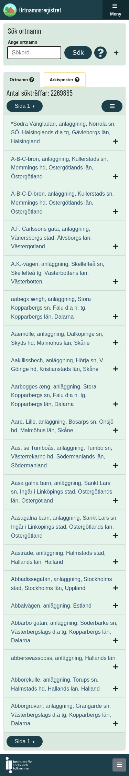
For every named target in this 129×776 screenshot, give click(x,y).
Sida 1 (23, 106)
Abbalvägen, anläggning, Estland (51, 606)
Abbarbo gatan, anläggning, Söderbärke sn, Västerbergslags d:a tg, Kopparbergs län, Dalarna (64, 631)
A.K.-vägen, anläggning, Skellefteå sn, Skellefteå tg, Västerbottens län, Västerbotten (57, 272)
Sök (78, 52)
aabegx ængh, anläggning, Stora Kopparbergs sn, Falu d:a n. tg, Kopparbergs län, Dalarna (51, 308)
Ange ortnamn (22, 42)
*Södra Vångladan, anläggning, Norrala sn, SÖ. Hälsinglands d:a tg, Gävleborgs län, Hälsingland (63, 132)
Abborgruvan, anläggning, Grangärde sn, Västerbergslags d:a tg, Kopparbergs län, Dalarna (61, 714)
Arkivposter (64, 79)
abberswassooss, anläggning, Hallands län (63, 658)
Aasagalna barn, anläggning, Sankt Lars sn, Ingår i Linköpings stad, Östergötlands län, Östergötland (64, 526)
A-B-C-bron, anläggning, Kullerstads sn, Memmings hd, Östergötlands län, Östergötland (59, 167)
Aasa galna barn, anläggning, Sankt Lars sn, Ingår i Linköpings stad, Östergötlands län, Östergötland (61, 492)
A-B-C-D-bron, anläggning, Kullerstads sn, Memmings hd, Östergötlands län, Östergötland (62, 202)
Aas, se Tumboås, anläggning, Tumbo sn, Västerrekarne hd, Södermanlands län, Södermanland (61, 456)
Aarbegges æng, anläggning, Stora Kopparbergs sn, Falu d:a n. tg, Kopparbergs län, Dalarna (53, 395)
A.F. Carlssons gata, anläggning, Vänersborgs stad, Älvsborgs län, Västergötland (51, 237)
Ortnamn (22, 79)
